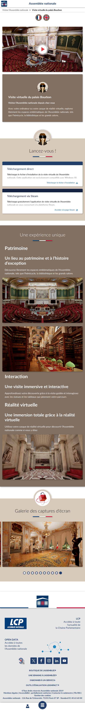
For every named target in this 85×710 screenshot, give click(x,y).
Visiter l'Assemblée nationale (15, 10)
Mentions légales (11, 693)
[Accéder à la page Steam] (42, 201)
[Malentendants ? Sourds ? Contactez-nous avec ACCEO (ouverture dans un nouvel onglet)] (20, 660)
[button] (24, 573)
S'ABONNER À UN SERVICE (42, 680)
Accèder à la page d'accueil (4, 4)
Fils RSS (77, 693)
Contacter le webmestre (62, 693)
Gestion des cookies (42, 695)
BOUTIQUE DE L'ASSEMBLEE (42, 670)
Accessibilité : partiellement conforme (35, 693)
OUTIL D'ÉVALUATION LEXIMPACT (42, 685)
